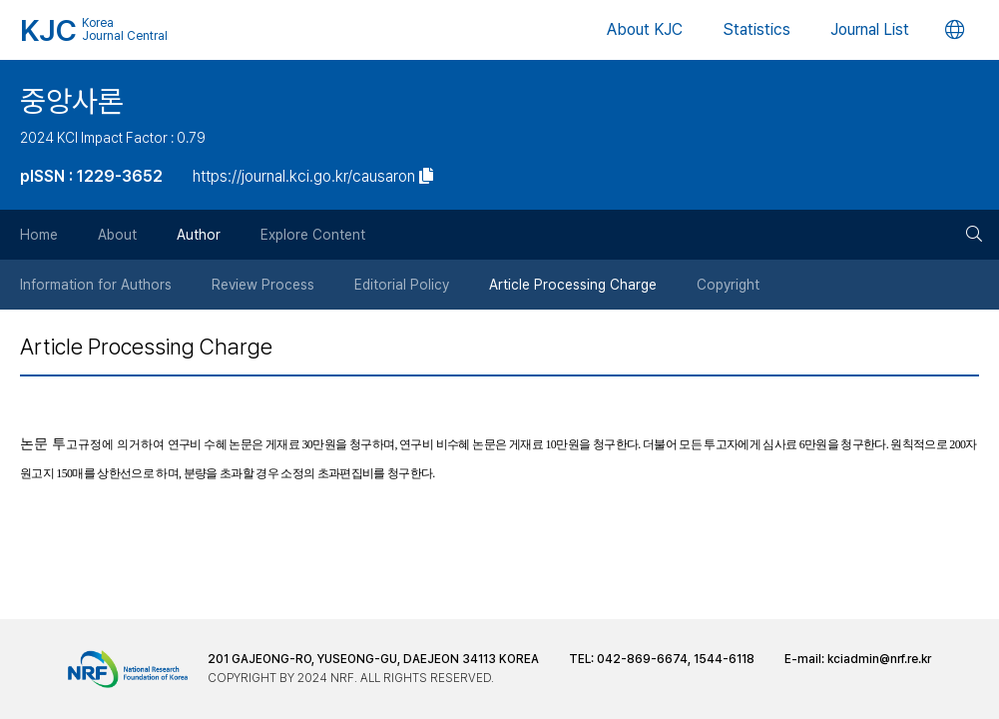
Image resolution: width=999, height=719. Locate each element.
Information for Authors (96, 285)
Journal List (869, 29)
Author (199, 235)
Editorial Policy (401, 285)
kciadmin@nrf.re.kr (879, 659)
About (117, 235)
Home (39, 235)
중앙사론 (72, 101)
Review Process (263, 285)
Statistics (756, 29)
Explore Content (312, 235)
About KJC (645, 29)
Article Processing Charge (573, 285)
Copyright (728, 285)
